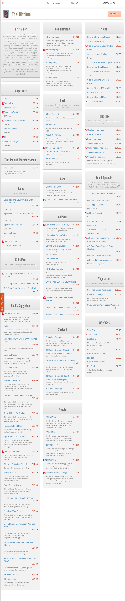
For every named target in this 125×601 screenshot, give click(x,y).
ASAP (75, 3)
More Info (114, 14)
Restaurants (109, 3)
